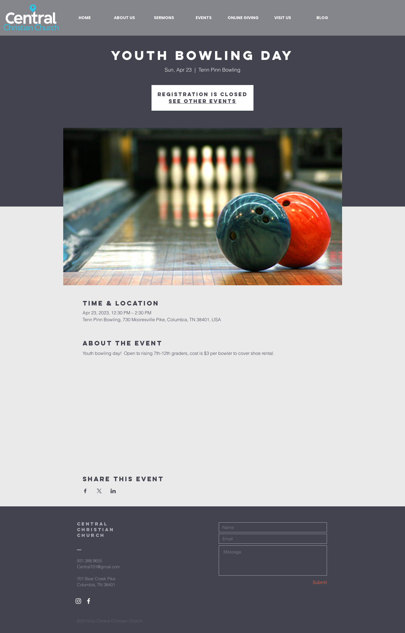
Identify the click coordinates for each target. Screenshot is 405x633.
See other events (202, 101)
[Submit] (307, 582)
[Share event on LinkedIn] (113, 491)
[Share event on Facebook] (85, 491)
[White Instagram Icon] (78, 601)
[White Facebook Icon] (88, 601)
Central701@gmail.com (98, 566)
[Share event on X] (99, 491)
